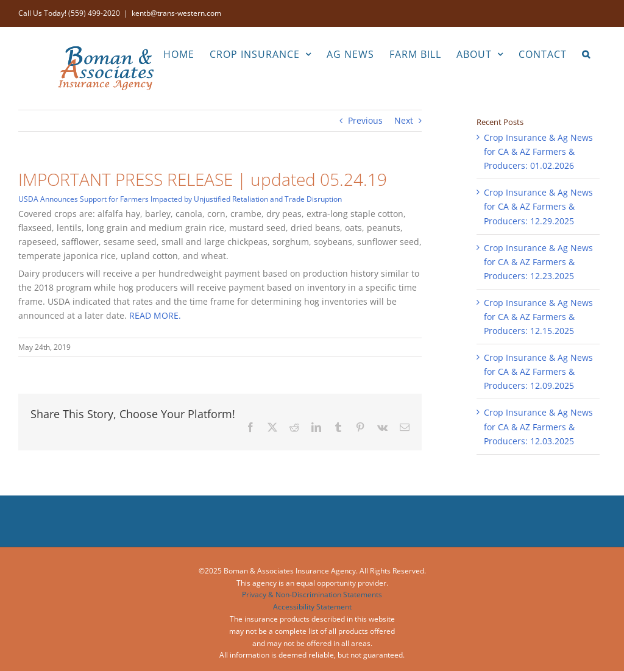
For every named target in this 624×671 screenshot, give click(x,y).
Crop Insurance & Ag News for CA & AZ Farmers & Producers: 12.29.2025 (538, 206)
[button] (586, 53)
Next (403, 120)
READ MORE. (155, 315)
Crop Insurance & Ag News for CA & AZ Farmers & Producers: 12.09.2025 (538, 371)
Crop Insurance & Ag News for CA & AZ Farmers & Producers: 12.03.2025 (538, 426)
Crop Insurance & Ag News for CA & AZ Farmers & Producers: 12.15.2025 (538, 316)
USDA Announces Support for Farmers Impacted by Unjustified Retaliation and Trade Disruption (180, 199)
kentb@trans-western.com (176, 13)
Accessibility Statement (312, 607)
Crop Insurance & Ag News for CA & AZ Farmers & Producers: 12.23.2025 (538, 262)
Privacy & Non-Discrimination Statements (312, 594)
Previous (365, 120)
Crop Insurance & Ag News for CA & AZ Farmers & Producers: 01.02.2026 (538, 151)
